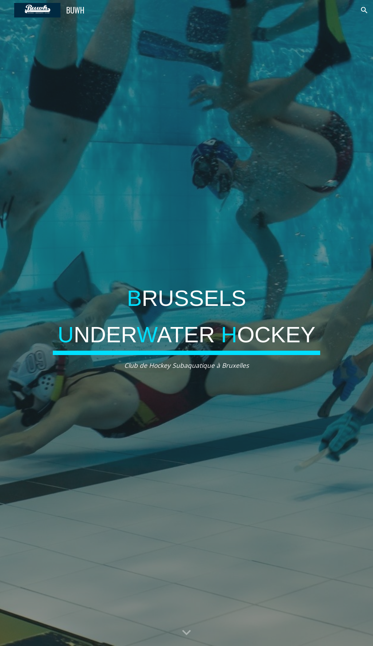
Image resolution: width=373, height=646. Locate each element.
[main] (186, 323)
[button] (364, 10)
